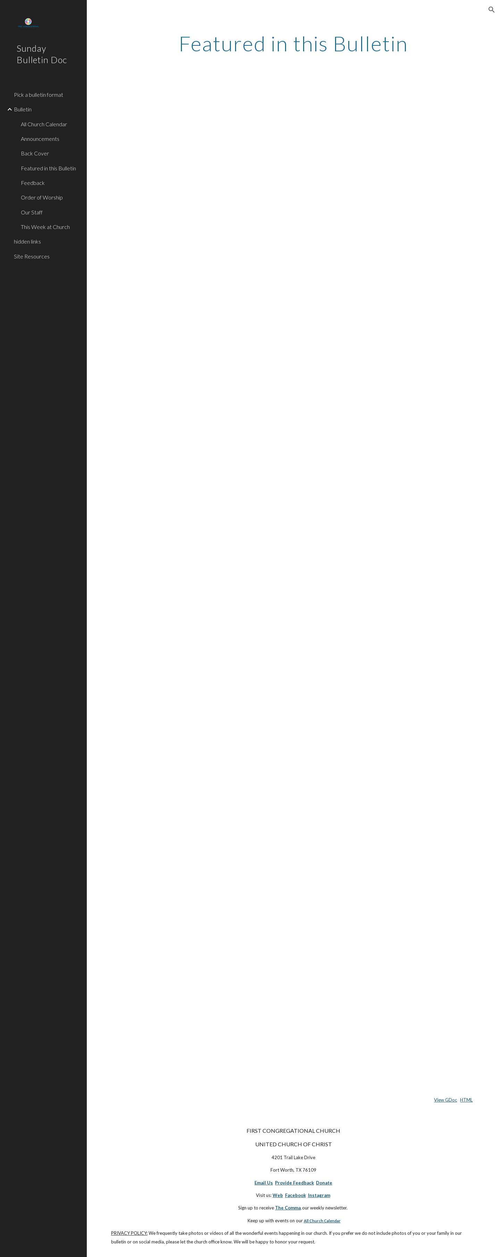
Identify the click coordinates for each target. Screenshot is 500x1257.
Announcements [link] (40, 138)
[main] (293, 43)
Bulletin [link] (23, 109)
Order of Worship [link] (42, 197)
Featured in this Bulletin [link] (48, 168)
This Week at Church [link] (45, 226)
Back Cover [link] (35, 153)
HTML (466, 1100)
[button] (491, 9)
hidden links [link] (27, 241)
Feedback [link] (33, 182)
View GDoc (445, 1100)
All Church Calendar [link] (44, 124)
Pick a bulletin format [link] (38, 94)
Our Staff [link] (32, 212)
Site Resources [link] (32, 256)
